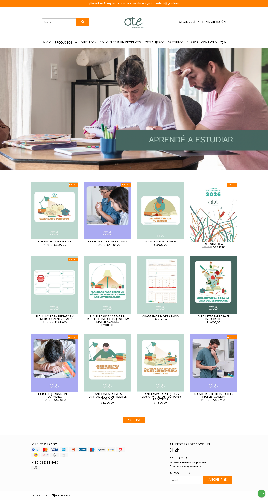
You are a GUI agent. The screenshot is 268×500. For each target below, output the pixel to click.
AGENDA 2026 (213, 243)
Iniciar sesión (215, 22)
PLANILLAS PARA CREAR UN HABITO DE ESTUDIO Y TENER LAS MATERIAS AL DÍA (107, 319)
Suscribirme (217, 479)
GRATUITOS (175, 42)
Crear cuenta (189, 22)
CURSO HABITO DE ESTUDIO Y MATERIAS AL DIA (213, 395)
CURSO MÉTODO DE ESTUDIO (107, 241)
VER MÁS (134, 420)
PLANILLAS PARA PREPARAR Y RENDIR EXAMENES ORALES (54, 317)
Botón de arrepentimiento (185, 466)
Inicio (46, 42)
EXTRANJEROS (154, 42)
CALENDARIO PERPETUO (54, 241)
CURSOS (192, 42)
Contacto (209, 42)
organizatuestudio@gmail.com (188, 463)
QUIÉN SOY (88, 42)
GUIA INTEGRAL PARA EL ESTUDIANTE (213, 317)
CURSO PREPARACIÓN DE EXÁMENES (54, 395)
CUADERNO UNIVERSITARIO (160, 316)
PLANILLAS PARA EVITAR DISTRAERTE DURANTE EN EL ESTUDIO (107, 396)
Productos (66, 42)
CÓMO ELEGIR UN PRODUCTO (120, 42)
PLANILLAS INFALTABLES (160, 241)
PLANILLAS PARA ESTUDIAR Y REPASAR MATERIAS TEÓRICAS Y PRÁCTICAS (161, 396)
